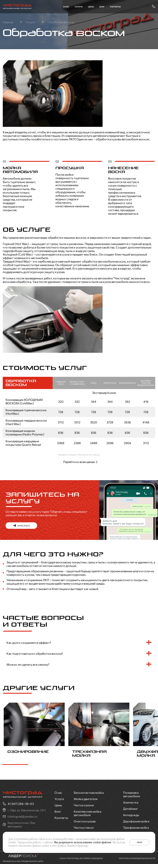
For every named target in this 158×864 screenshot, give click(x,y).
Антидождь (131, 814)
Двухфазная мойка (136, 820)
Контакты (115, 7)
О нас (66, 7)
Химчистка (130, 801)
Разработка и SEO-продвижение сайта (23, 860)
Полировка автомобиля (131, 793)
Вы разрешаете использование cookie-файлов (82, 842)
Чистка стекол (84, 826)
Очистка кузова (85, 820)
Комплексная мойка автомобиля (87, 812)
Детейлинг (130, 807)
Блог (102, 7)
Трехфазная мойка (136, 826)
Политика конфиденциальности (137, 857)
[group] (34, 731)
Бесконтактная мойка (89, 791)
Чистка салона (84, 804)
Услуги (79, 7)
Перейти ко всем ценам (79, 462)
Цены (91, 7)
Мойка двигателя (85, 797)
